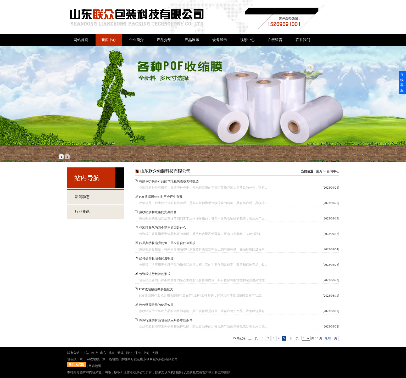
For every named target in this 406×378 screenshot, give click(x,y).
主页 (319, 171)
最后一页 (331, 338)
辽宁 (138, 353)
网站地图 (94, 366)
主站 (86, 353)
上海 (146, 353)
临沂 (94, 353)
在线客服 (402, 82)
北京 (112, 353)
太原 (155, 353)
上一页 (253, 338)
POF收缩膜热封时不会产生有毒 (160, 197)
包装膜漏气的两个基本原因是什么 (162, 227)
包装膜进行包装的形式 (154, 274)
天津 (120, 353)
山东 (103, 353)
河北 (129, 353)
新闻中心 (333, 171)
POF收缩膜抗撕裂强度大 (156, 289)
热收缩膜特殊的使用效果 (156, 305)
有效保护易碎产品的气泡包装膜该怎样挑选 (169, 181)
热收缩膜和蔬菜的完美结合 (158, 212)
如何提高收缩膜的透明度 (156, 258)
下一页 (294, 338)
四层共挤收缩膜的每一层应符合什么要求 (167, 243)
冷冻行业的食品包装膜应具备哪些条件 (165, 320)
